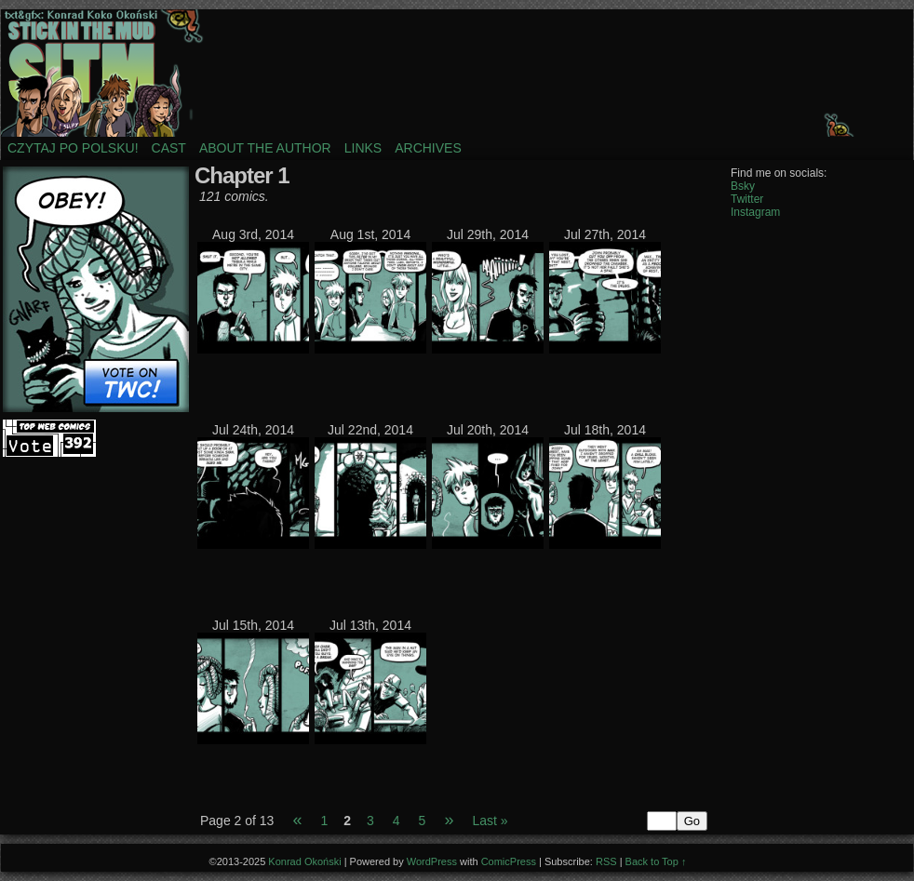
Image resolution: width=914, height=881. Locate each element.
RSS (606, 861)
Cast (169, 147)
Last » (489, 820)
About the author (265, 147)
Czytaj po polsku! (73, 147)
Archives (428, 147)
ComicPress (508, 861)
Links (363, 147)
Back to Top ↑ (656, 861)
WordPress (432, 861)
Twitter (747, 199)
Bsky (743, 186)
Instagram (755, 212)
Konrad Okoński (304, 861)
